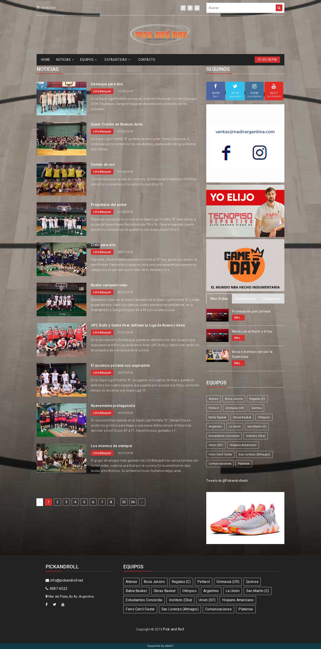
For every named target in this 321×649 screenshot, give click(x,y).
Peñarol (214, 408)
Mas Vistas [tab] (219, 299)
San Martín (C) (256, 426)
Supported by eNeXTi (160, 646)
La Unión (235, 426)
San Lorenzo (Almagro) (254, 454)
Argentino (215, 426)
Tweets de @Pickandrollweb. (227, 480)
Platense (243, 463)
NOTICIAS (65, 59)
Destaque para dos (107, 84)
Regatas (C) (257, 398)
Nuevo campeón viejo (109, 285)
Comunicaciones (220, 463)
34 (133, 502)
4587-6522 (56, 588)
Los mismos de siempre (111, 446)
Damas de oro (103, 164)
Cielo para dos (103, 245)
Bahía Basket (217, 417)
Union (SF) (216, 445)
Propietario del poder (109, 205)
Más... (238, 317)
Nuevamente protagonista (113, 406)
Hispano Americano (243, 445)
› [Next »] (141, 502)
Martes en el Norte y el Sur (252, 331)
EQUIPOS (88, 59)
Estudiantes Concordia (224, 436)
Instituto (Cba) (255, 436)
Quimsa (256, 408)
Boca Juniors (234, 398)
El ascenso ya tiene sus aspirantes (120, 365)
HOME (45, 59)
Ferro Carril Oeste (220, 454)
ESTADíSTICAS (117, 59)
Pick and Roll (173, 629)
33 (124, 502)
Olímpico (264, 417)
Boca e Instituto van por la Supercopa (252, 354)
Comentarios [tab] (245, 299)
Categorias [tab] (271, 299)
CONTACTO (146, 59)
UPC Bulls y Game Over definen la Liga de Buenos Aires (138, 325)
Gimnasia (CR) (235, 408)
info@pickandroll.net (64, 580)
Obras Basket (242, 417)
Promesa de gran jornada (251, 311)
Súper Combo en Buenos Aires (117, 124)
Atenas (213, 398)
